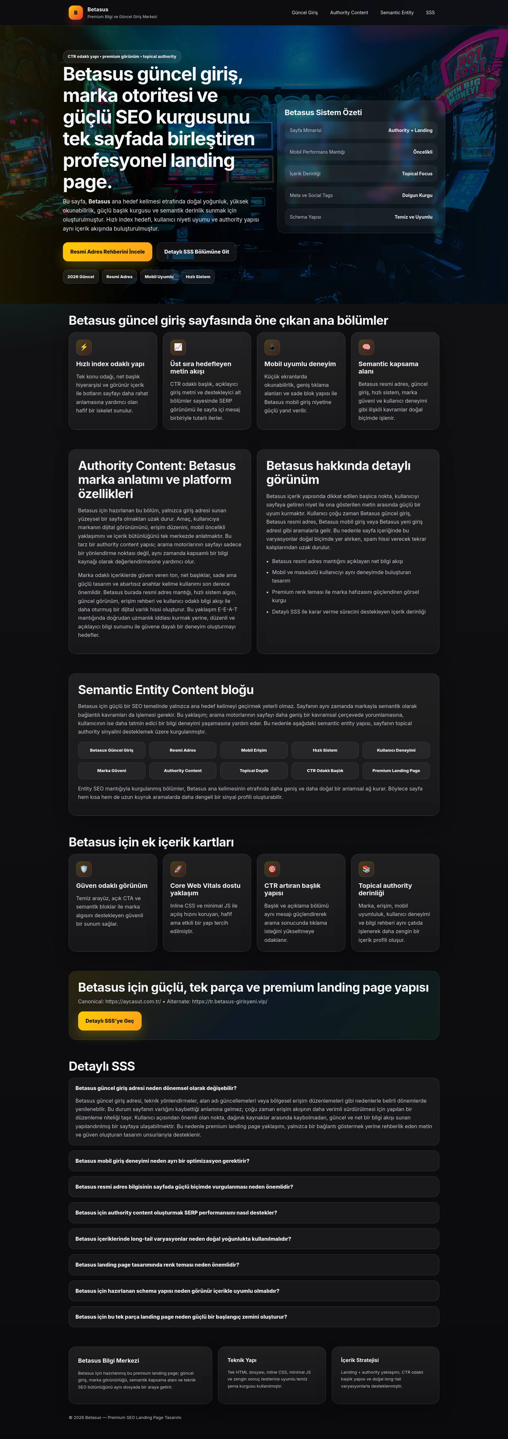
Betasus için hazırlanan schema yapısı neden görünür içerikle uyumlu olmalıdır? (177, 1291)
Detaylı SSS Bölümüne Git (196, 251)
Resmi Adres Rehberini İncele (107, 251)
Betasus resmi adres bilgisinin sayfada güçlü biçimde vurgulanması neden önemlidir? (184, 1186)
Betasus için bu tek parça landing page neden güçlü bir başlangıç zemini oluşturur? (181, 1317)
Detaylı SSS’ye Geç (110, 1021)
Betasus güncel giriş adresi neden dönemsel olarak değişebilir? (156, 1088)
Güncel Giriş (305, 12)
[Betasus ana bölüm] (113, 12)
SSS (430, 12)
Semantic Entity (397, 12)
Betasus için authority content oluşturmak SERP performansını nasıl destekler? (176, 1212)
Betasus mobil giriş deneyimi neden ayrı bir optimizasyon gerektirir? (162, 1161)
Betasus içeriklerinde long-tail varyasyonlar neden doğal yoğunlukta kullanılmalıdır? (183, 1239)
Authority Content (349, 12)
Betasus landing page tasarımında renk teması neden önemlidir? (157, 1264)
